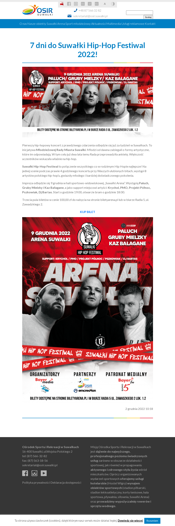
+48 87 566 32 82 (89, 10)
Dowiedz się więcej (130, 520)
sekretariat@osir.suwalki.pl (90, 16)
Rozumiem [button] (152, 520)
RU (96, 4)
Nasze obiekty (36, 23)
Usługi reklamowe (133, 23)
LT (90, 4)
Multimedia (113, 23)
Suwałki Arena (56, 23)
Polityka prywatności (36, 482)
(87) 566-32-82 (37, 456)
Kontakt (150, 23)
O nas (23, 23)
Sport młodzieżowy (78, 23)
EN (83, 4)
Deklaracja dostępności (65, 482)
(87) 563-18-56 (38, 460)
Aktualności (98, 23)
